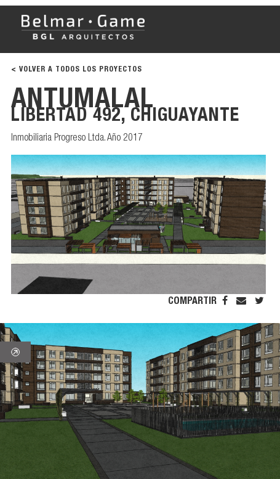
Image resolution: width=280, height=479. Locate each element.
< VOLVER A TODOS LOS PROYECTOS (76, 69)
